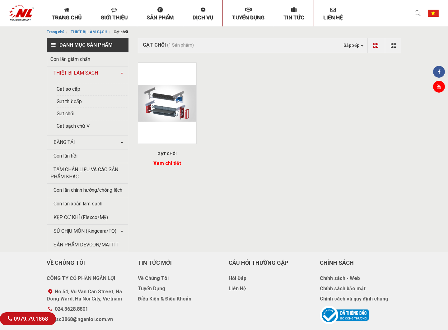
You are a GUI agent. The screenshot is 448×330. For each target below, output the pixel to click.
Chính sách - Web (340, 278)
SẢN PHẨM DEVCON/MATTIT (84, 245)
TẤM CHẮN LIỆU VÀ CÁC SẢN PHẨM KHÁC (84, 173)
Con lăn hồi (63, 156)
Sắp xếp (353, 45)
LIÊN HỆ (333, 14)
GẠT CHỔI (167, 153)
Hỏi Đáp (237, 278)
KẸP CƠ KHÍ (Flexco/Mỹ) (79, 217)
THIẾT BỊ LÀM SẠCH (89, 32)
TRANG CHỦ (67, 14)
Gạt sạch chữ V (73, 126)
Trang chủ (55, 32)
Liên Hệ (237, 288)
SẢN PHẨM (160, 14)
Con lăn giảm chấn (70, 59)
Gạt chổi (65, 114)
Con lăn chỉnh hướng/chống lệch (86, 190)
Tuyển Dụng (151, 288)
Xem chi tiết (167, 163)
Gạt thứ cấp (69, 101)
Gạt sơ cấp (68, 89)
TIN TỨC (293, 14)
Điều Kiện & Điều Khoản (164, 299)
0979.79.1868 (28, 318)
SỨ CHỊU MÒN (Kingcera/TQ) (83, 231)
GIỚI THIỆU (114, 14)
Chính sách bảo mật (343, 288)
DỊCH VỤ (203, 14)
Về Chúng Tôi (153, 278)
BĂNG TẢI (62, 142)
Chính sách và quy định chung (354, 299)
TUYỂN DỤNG (248, 14)
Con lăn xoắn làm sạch (76, 204)
